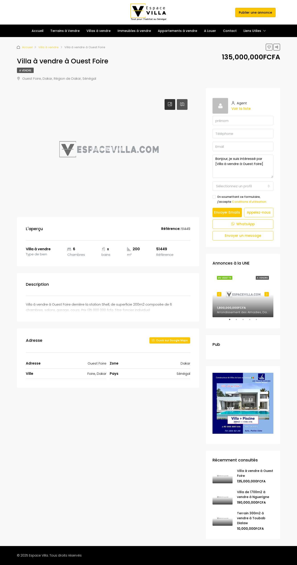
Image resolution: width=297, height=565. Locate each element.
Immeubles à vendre (134, 31)
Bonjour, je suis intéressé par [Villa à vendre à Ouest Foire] (242, 166)
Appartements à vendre (177, 31)
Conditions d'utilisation (249, 202)
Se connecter (206, 12)
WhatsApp (243, 224)
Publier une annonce (255, 12)
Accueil (37, 31)
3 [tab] (245, 321)
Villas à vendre (99, 31)
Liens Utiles (252, 31)
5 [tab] (258, 321)
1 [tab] (232, 321)
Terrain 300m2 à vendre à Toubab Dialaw (251, 518)
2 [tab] (238, 321)
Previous (219, 294)
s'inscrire (226, 12)
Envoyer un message (243, 235)
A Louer (210, 31)
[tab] (170, 104)
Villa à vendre (48, 47)
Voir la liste (241, 108)
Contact (230, 31)
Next (266, 294)
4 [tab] (252, 321)
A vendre (25, 70)
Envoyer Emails (227, 212)
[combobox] (242, 186)
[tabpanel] (242, 294)
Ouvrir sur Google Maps (170, 340)
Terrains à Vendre (65, 31)
